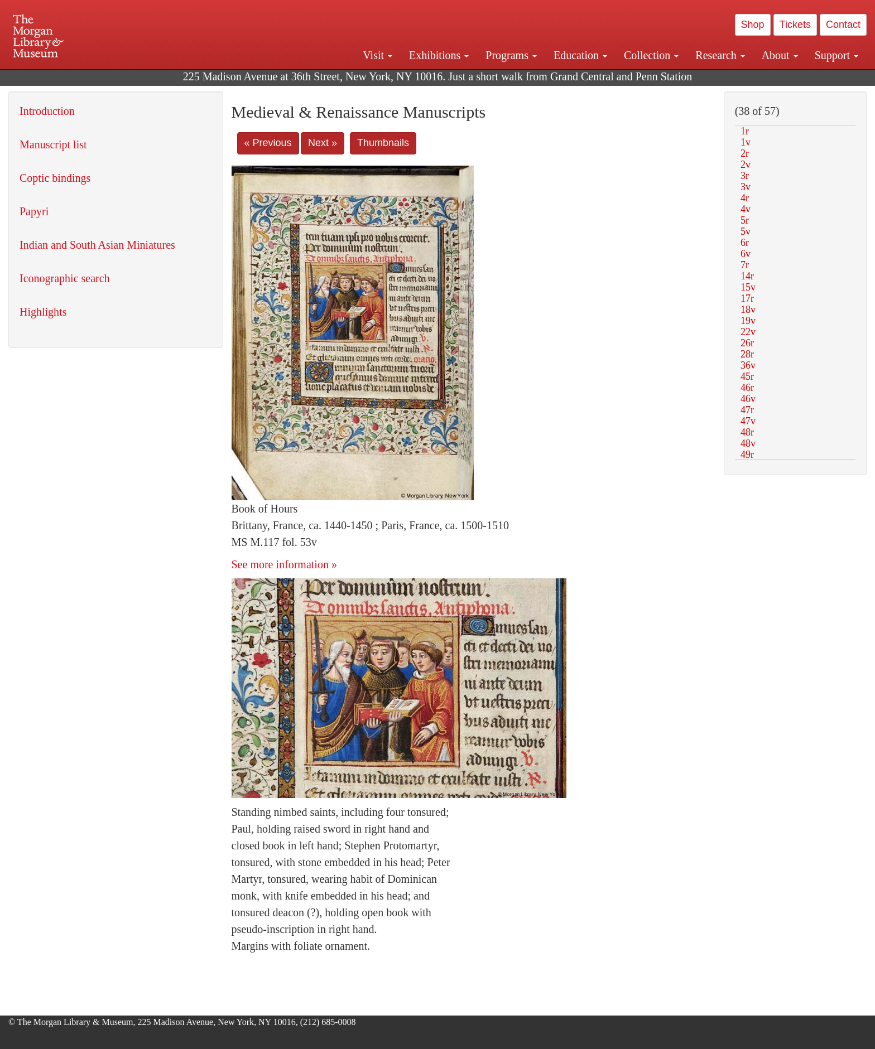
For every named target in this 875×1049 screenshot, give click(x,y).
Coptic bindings (55, 178)
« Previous (268, 142)
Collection (651, 55)
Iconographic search (65, 278)
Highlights (43, 312)
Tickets (795, 24)
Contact (843, 24)
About (780, 55)
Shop (753, 24)
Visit (377, 55)
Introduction (47, 111)
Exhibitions (439, 55)
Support (836, 55)
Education (580, 55)
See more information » (284, 564)
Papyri (34, 211)
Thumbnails (383, 142)
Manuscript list (53, 144)
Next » (322, 142)
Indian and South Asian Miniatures (97, 245)
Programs (511, 55)
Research (719, 55)
